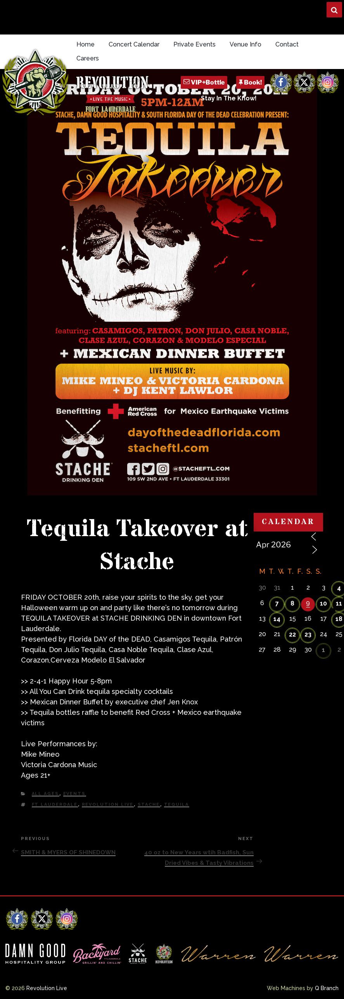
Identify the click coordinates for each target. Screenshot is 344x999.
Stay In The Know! (229, 98)
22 (292, 634)
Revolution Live (108, 804)
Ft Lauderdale (55, 804)
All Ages (45, 793)
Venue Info (245, 44)
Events (74, 793)
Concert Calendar (134, 44)
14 (276, 619)
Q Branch (327, 988)
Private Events (194, 44)
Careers (87, 58)
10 (323, 603)
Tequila (176, 804)
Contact (287, 44)
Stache (149, 804)
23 (307, 634)
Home (85, 44)
